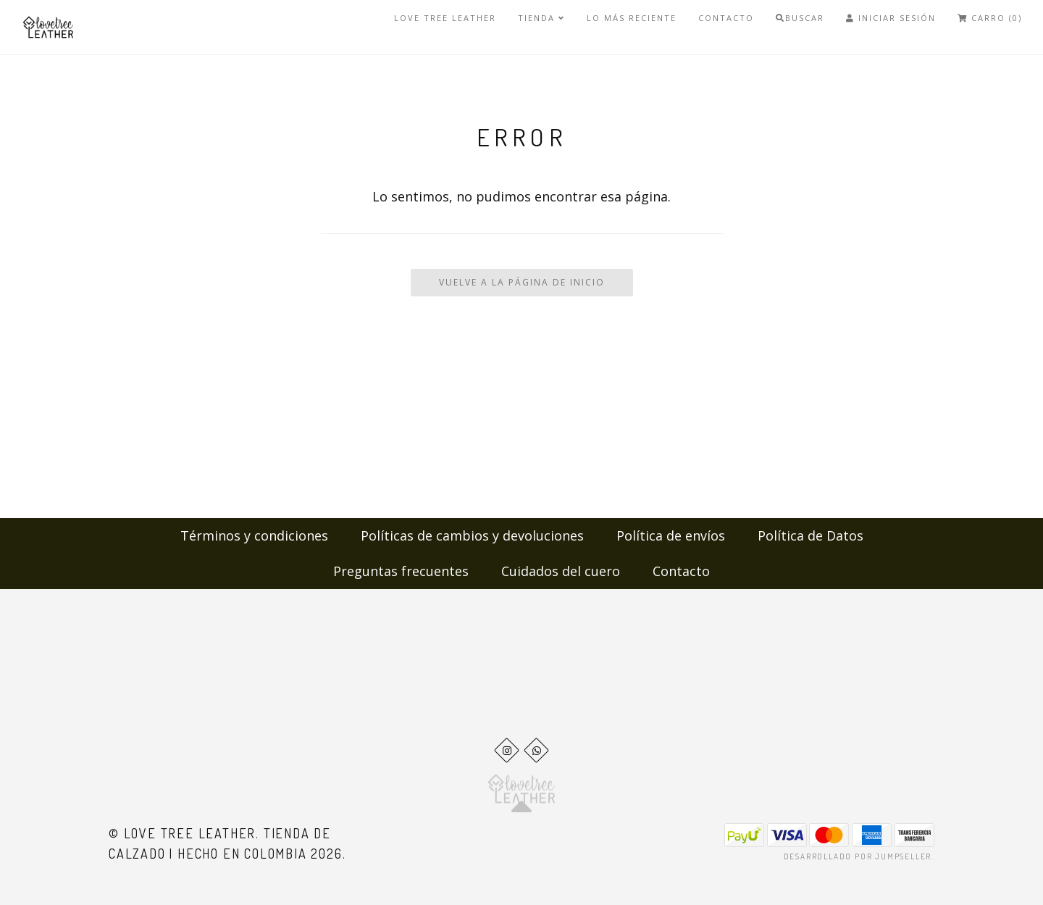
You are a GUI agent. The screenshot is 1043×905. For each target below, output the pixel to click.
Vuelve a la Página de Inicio (522, 282)
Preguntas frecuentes (401, 571)
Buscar (800, 17)
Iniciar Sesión (891, 17)
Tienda (541, 17)
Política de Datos (810, 535)
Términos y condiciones (254, 535)
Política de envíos (670, 535)
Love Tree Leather (445, 17)
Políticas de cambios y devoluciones (472, 535)
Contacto (726, 17)
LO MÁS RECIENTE (632, 17)
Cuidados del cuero (560, 571)
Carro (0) (990, 17)
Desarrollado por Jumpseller (858, 856)
